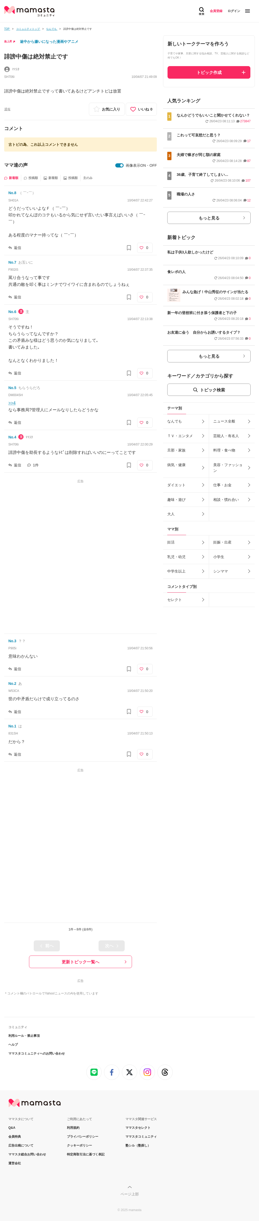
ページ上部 (129, 1194)
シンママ (220, 571)
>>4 (12, 403)
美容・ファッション (228, 468)
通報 (7, 109)
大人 (171, 514)
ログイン (234, 11)
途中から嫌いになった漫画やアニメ (49, 41)
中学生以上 (176, 571)
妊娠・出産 (222, 542)
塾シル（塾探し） (138, 1145)
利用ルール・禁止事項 (24, 1035)
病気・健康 (176, 465)
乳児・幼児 (176, 557)
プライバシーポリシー (82, 1136)
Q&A (11, 1127)
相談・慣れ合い (226, 499)
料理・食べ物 (224, 450)
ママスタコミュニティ (141, 1136)
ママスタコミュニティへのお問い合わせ (36, 1053)
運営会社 (14, 1163)
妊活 (171, 542)
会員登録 (216, 11)
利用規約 (73, 1127)
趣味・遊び (176, 499)
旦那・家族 (176, 450)
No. (12, 193)
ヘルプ (13, 1044)
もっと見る (209, 218)
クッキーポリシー (79, 1145)
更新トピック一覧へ (80, 962)
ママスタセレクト (138, 1127)
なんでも (174, 421)
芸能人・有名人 (226, 436)
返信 (17, 248)
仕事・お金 (222, 485)
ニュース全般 (224, 421)
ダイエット (176, 485)
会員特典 (14, 1136)
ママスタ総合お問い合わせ (27, 1154)
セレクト (174, 600)
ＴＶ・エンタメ (180, 436)
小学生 (218, 557)
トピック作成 (209, 72)
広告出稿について (20, 1145)
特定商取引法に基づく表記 (86, 1154)
